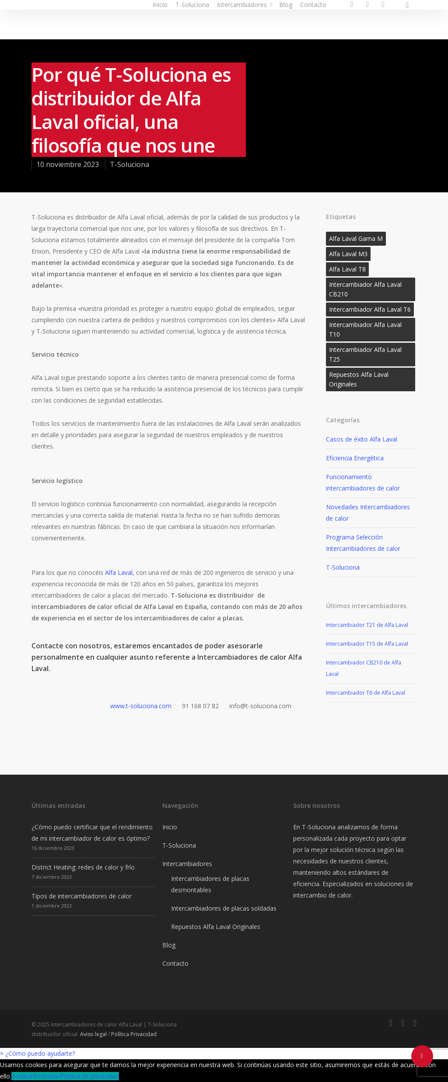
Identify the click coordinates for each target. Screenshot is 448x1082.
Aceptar (22, 1076)
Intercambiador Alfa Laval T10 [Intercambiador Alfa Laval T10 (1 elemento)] (365, 329)
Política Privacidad (134, 1034)
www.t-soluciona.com (141, 706)
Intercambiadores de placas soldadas (223, 908)
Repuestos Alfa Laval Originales (215, 926)
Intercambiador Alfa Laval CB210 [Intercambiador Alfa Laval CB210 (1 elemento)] (365, 289)
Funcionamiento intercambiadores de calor (363, 482)
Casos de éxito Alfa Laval (361, 439)
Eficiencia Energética (355, 458)
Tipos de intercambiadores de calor (82, 896)
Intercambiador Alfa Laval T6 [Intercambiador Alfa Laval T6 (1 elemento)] (370, 309)
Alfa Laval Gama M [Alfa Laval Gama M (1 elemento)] (356, 238)
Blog (285, 4)
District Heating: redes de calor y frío (83, 867)
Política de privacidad (89, 1076)
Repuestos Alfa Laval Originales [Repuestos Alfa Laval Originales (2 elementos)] (358, 379)
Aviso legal (93, 1034)
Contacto (313, 4)
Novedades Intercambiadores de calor (368, 512)
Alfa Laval (119, 572)
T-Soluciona (192, 4)
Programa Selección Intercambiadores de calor (363, 543)
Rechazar (46, 1076)
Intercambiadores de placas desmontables (210, 884)
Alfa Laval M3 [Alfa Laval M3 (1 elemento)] (348, 254)
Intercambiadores (245, 4)
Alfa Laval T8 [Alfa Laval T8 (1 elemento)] (347, 269)
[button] (37, 1053)
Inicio (160, 4)
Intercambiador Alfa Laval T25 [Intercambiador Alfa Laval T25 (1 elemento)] (365, 354)
